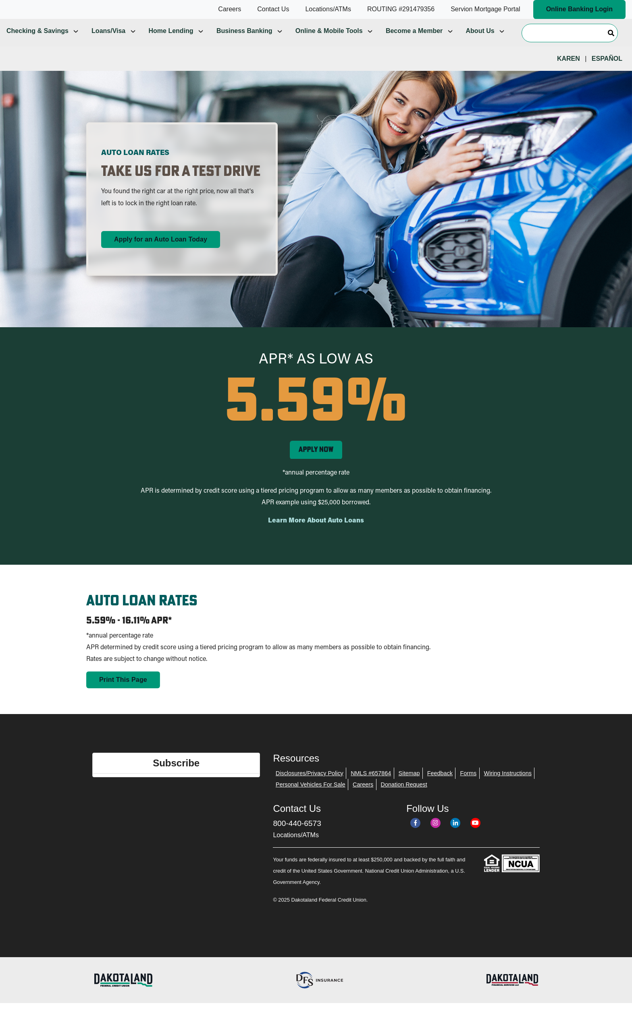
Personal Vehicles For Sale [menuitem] (310, 798)
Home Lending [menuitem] (171, 44)
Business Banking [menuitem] (244, 44)
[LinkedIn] (455, 837)
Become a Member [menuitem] (414, 44)
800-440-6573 (297, 837)
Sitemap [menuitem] (409, 787)
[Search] (570, 46)
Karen (568, 72)
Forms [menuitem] (468, 787)
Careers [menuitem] (363, 798)
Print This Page (123, 693)
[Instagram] (435, 837)
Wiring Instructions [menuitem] (508, 787)
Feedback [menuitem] (440, 787)
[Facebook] (415, 837)
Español (607, 72)
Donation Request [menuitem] (404, 798)
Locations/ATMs (296, 848)
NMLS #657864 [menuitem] (371, 787)
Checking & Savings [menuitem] (37, 44)
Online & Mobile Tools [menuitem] (329, 44)
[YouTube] (475, 837)
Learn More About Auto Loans (316, 534)
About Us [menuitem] (480, 44)
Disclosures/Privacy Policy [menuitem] (309, 787)
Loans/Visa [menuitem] (108, 44)
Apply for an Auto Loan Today (160, 253)
